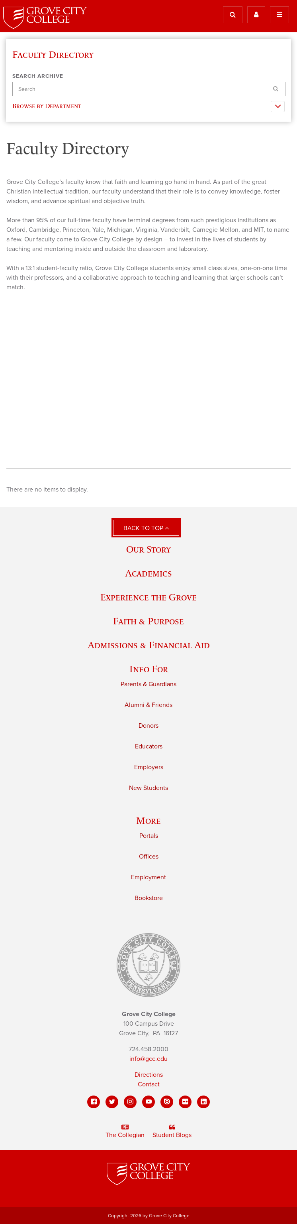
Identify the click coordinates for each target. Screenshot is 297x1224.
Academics (148, 573)
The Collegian (125, 1131)
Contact (149, 1084)
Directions (149, 1075)
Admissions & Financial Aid (149, 645)
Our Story (148, 549)
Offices (148, 857)
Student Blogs (171, 1131)
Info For (148, 668)
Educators (148, 746)
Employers (148, 767)
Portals (148, 836)
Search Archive (37, 76)
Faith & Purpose (148, 621)
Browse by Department (48, 106)
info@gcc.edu (148, 1059)
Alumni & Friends (148, 705)
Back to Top (146, 528)
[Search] (148, 89)
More (148, 820)
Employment (148, 877)
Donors (148, 726)
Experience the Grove (148, 597)
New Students (148, 788)
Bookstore (149, 898)
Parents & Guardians (148, 684)
